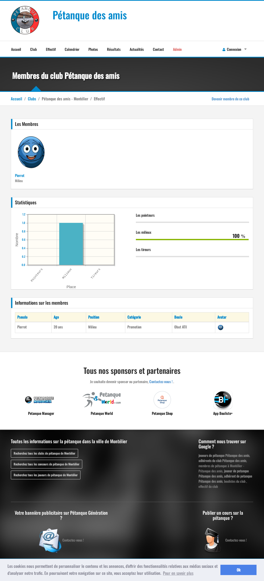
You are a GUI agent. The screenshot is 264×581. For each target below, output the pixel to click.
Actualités (137, 49)
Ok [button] (239, 569)
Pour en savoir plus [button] (178, 573)
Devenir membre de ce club (230, 98)
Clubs (32, 98)
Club (33, 49)
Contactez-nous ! (160, 381)
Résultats (114, 49)
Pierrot (19, 175)
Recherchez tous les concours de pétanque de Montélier (46, 464)
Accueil (16, 49)
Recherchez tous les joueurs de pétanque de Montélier (46, 475)
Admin (177, 49)
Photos (93, 49)
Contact (158, 49)
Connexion (231, 49)
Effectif (51, 49)
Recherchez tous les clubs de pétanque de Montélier (44, 453)
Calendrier (72, 49)
